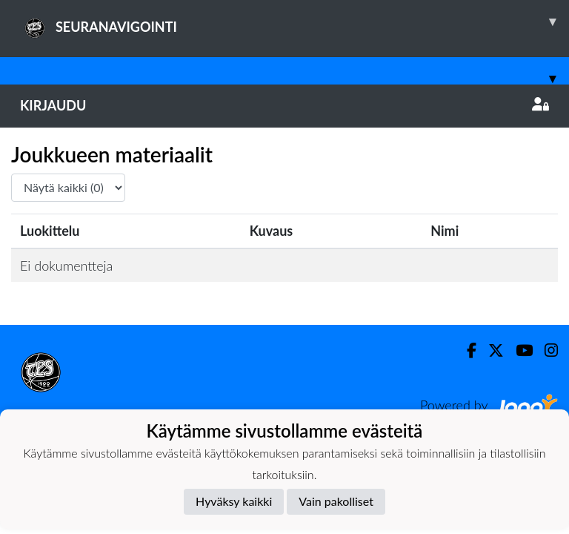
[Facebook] (465, 350)
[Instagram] (545, 350)
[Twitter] (490, 350)
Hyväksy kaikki (234, 501)
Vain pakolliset (336, 501)
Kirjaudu (284, 105)
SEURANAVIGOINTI (294, 21)
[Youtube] (518, 350)
